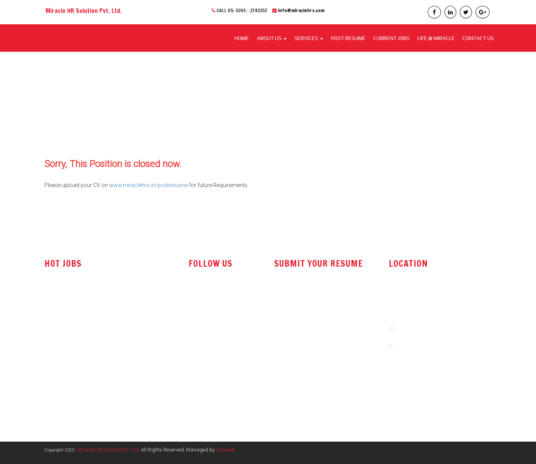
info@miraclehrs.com (301, 10)
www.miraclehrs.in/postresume (148, 185)
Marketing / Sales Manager (77, 351)
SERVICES (309, 38)
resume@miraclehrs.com (308, 294)
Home (241, 38)
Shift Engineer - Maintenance (79, 383)
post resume (292, 314)
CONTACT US (478, 38)
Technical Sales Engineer (75, 294)
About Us (272, 38)
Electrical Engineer (66, 367)
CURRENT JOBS (391, 38)
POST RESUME (348, 38)
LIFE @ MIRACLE (436, 38)
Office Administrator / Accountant (86, 310)
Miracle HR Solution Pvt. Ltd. (109, 450)
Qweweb (225, 450)
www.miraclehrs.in (414, 397)
